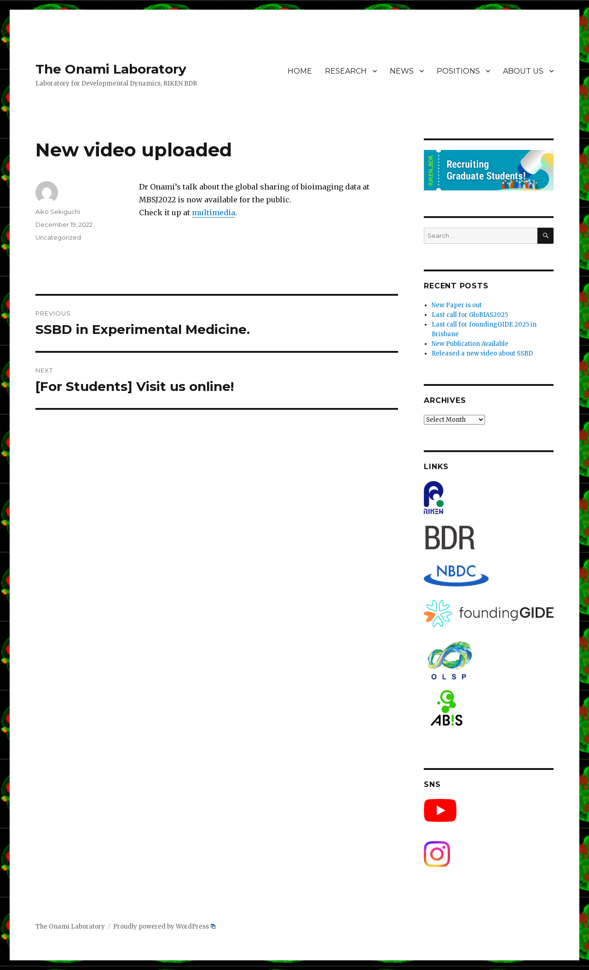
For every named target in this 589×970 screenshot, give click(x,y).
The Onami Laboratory (110, 69)
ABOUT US (523, 71)
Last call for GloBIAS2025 (470, 315)
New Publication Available (470, 344)
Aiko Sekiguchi (57, 211)
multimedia (213, 212)
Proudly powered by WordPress (164, 926)
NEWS (402, 71)
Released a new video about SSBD (482, 353)
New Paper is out (457, 305)
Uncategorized (58, 237)
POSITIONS (458, 71)
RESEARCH (346, 71)
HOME (300, 71)
